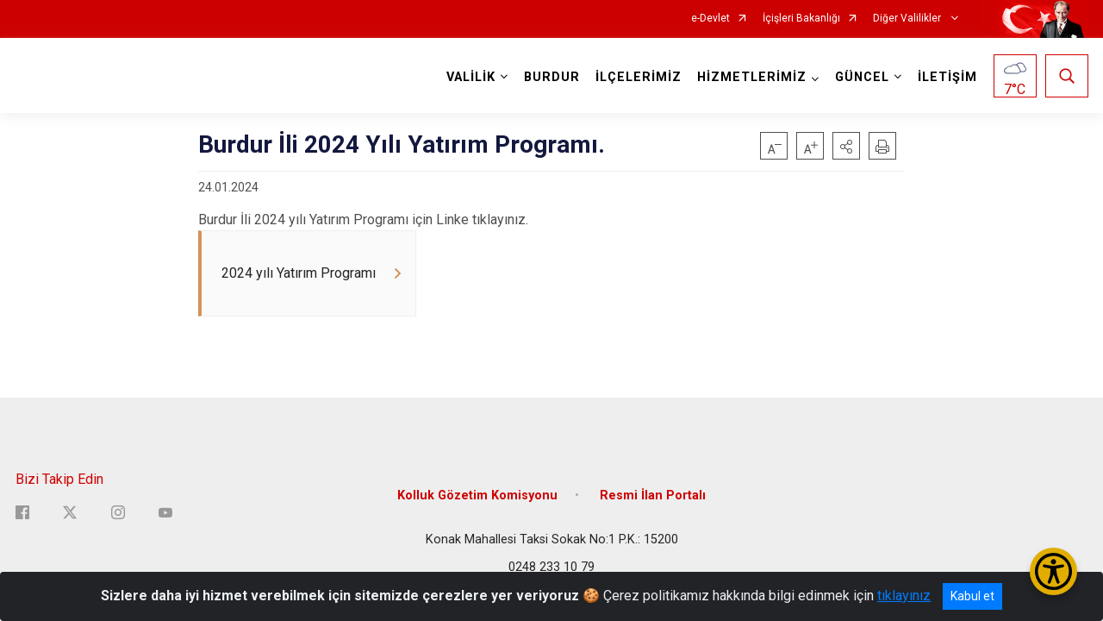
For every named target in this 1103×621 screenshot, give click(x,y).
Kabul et (972, 596)
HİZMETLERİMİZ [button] (752, 77)
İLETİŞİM (947, 77)
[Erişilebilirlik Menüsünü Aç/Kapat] (1053, 571)
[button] (846, 146)
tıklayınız (904, 595)
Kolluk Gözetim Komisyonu (477, 495)
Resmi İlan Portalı (653, 495)
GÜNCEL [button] (862, 77)
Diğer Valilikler (908, 18)
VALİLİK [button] (470, 77)
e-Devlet (710, 18)
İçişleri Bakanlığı (801, 18)
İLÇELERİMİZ (638, 77)
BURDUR (552, 77)
